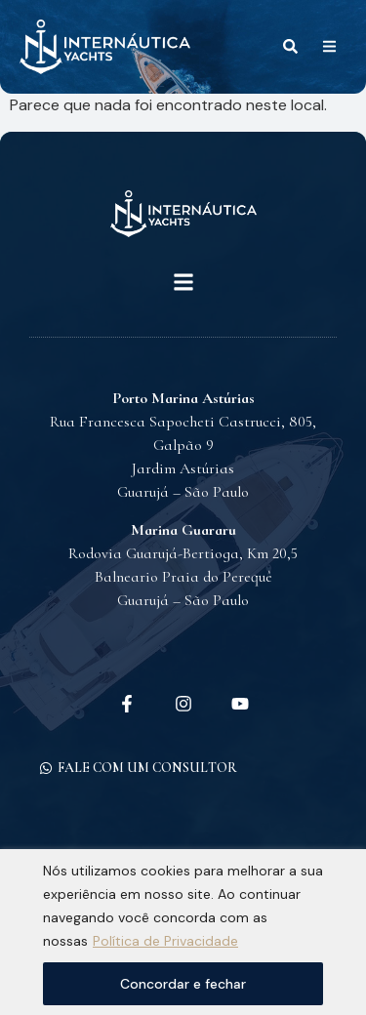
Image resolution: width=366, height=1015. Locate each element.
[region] (183, 932)
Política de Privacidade (165, 941)
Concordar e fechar (183, 984)
